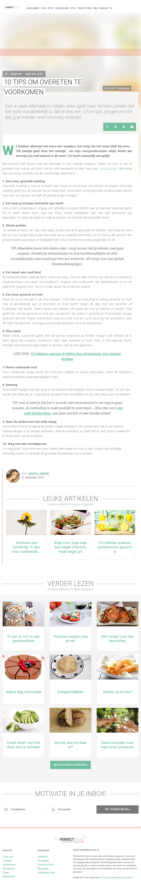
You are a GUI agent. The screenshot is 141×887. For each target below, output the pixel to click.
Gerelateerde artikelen (70, 764)
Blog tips (43, 868)
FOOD (43, 8)
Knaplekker (33, 8)
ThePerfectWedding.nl (112, 877)
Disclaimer (8, 876)
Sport (50, 8)
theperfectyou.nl (11, 6)
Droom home (61, 8)
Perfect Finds (84, 8)
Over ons (7, 856)
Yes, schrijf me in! (117, 809)
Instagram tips (46, 872)
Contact (7, 860)
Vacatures (8, 868)
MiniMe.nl (128, 877)
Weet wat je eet (34, 74)
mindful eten (108, 168)
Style (73, 8)
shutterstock (123, 88)
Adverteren (9, 864)
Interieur (43, 856)
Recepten (16, 74)
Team (5, 872)
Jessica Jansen (38, 473)
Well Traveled (100, 8)
